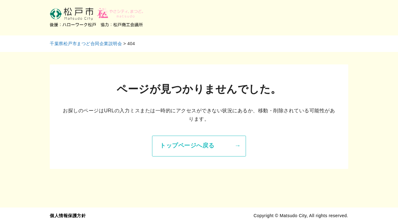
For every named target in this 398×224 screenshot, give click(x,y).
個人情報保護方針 (68, 215)
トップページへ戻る (187, 145)
